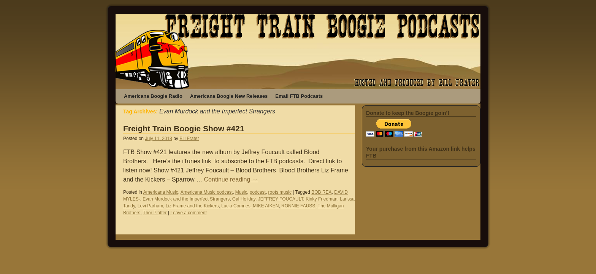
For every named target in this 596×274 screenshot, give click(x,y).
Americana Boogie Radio (153, 96)
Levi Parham (150, 206)
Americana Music (160, 192)
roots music (280, 192)
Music (241, 192)
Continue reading (231, 179)
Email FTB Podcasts (299, 96)
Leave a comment (188, 212)
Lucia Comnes (235, 206)
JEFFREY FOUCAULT (280, 199)
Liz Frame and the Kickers (192, 206)
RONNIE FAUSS (298, 206)
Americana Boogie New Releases (229, 96)
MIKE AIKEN (266, 206)
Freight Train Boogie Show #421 (183, 128)
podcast (258, 192)
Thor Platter (155, 212)
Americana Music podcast (207, 192)
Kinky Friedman (321, 199)
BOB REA (321, 192)
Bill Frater (189, 138)
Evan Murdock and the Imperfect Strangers (186, 199)
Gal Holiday (243, 199)
